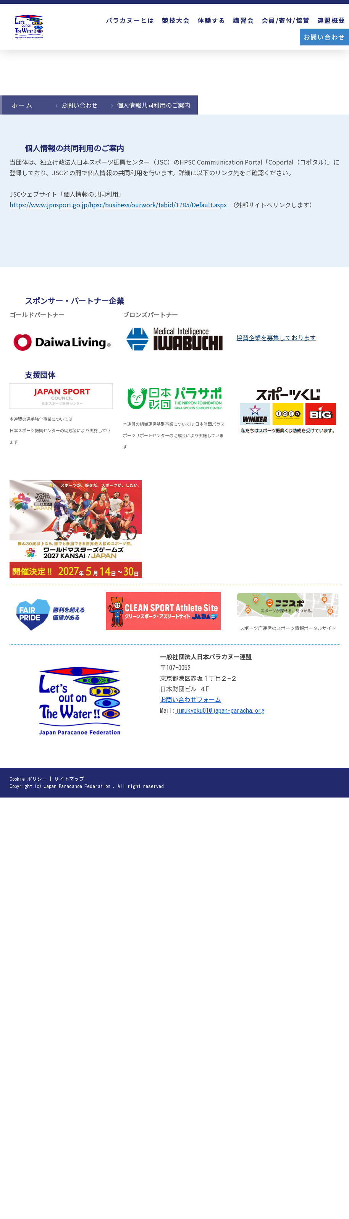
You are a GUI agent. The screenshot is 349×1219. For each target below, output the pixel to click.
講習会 (243, 20)
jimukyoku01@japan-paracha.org (219, 710)
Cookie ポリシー (28, 779)
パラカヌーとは (130, 20)
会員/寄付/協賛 (286, 20)
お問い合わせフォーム (190, 700)
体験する (211, 20)
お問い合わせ (324, 37)
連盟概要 (331, 20)
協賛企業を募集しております (276, 337)
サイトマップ (69, 779)
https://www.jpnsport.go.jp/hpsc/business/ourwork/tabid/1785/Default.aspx (118, 204)
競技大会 (176, 20)
